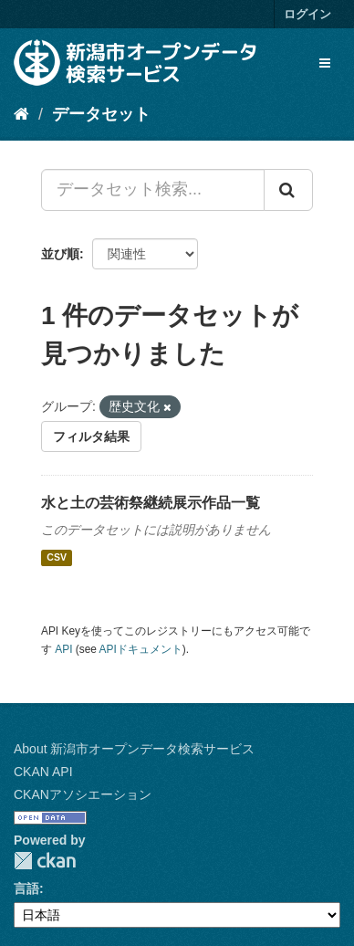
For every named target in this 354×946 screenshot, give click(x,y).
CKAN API (43, 771)
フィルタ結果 (91, 436)
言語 (26, 888)
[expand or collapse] (324, 63)
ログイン (307, 14)
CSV (57, 557)
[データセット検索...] (153, 190)
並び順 (60, 254)
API (63, 649)
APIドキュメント (140, 649)
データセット (101, 114)
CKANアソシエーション (82, 794)
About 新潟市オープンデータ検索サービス (134, 748)
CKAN (45, 860)
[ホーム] (21, 114)
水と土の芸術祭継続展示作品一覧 (150, 502)
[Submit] (288, 190)
